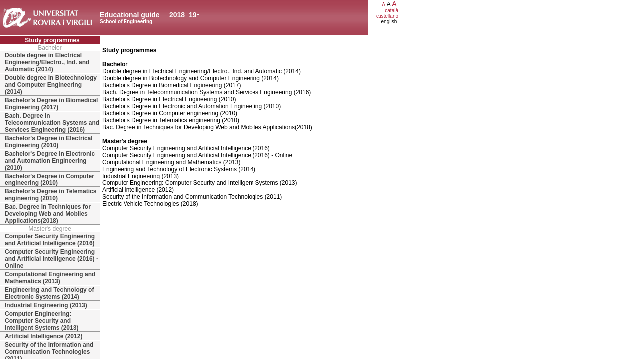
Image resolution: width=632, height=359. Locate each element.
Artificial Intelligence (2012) (43, 336)
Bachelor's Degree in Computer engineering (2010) (49, 179)
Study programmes (52, 40)
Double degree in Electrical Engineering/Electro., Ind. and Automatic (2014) (47, 62)
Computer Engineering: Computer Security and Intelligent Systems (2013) (41, 320)
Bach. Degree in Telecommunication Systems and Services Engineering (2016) (52, 122)
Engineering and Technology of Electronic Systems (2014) (49, 293)
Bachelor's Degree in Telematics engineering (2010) (50, 195)
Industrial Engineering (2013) (46, 305)
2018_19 (183, 15)
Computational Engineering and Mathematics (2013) (50, 278)
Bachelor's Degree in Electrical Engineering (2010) (49, 142)
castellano (387, 16)
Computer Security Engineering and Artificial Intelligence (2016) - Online (51, 258)
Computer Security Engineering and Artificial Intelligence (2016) (50, 240)
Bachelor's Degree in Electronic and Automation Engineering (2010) (50, 160)
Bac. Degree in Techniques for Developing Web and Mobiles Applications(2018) (48, 213)
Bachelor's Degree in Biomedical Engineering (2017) (51, 104)
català (391, 10)
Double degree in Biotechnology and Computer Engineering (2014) (51, 84)
